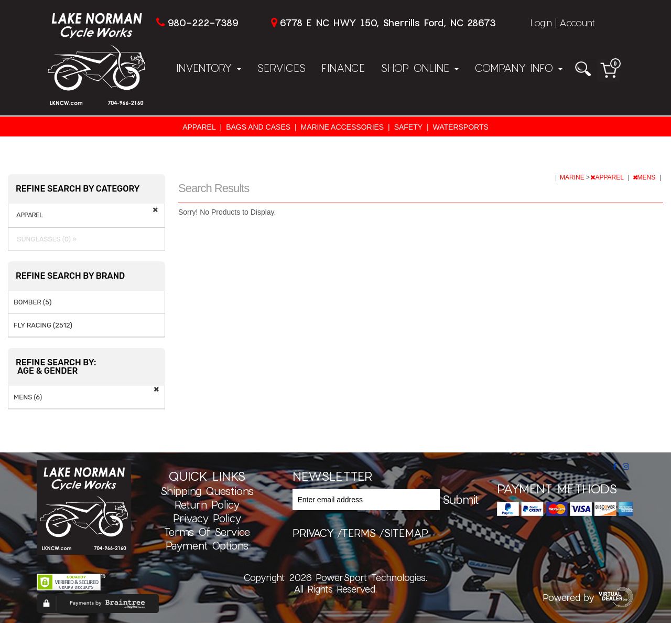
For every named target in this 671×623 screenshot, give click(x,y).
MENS (645, 177)
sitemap (406, 532)
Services (281, 67)
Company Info (518, 67)
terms (359, 532)
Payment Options (207, 545)
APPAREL (199, 127)
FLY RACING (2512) (43, 325)
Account (577, 22)
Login (541, 22)
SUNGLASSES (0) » (45, 239)
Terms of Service (207, 531)
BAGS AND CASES (258, 127)
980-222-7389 (203, 22)
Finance (343, 67)
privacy (313, 532)
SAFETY (408, 127)
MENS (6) (28, 397)
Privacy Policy (207, 518)
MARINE (573, 177)
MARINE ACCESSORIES (342, 127)
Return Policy (207, 504)
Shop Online (420, 67)
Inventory (208, 67)
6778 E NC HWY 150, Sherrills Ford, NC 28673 (387, 22)
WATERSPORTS (461, 127)
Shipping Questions (207, 490)
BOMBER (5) (32, 302)
